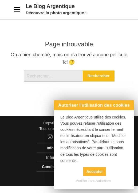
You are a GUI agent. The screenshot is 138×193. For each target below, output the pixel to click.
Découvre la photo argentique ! (56, 12)
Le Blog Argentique (50, 6)
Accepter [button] (94, 171)
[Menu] (17, 9)
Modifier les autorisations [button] (93, 181)
